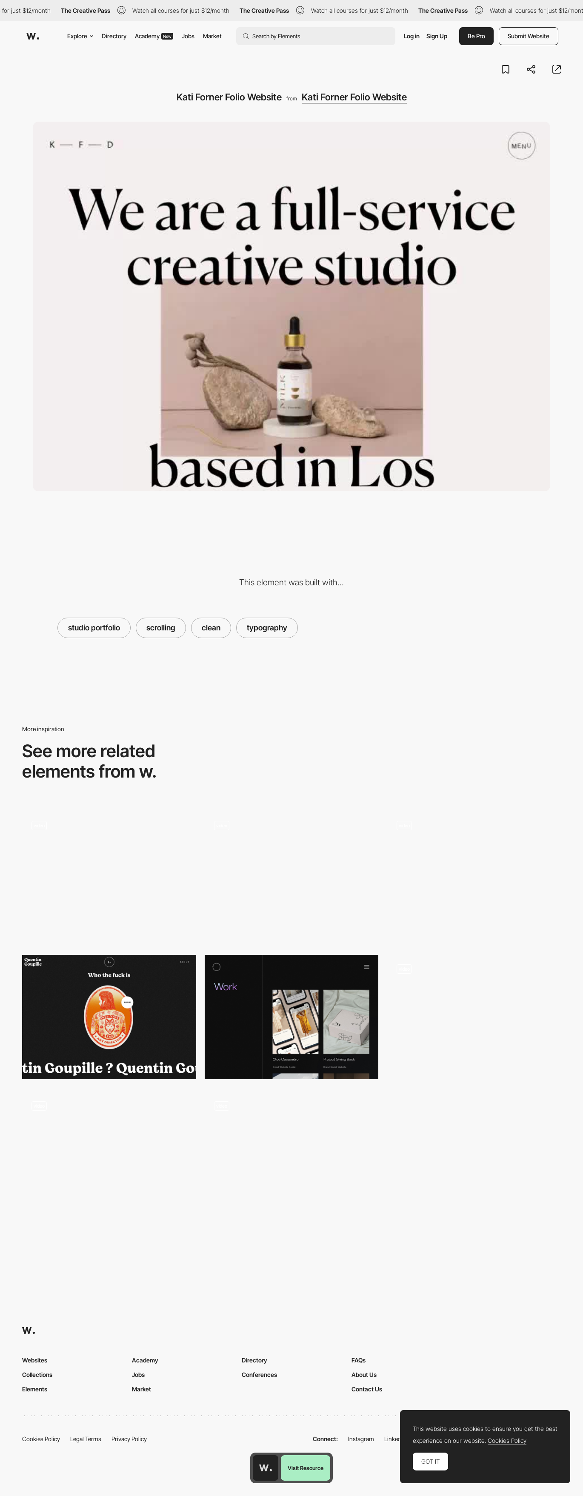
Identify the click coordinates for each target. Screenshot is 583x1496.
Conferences (259, 1374)
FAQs (359, 1360)
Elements (34, 1389)
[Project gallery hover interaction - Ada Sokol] (292, 874)
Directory (114, 36)
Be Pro (476, 36)
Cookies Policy (41, 1438)
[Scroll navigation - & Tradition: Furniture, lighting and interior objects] (474, 1017)
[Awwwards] (32, 36)
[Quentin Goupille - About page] (109, 1017)
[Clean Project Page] (292, 1157)
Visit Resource (305, 1468)
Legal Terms (85, 1438)
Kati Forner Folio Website (354, 97)
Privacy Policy (129, 1438)
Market (212, 36)
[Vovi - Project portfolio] (292, 1017)
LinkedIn (395, 1438)
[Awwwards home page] (265, 1468)
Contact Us (367, 1389)
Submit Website (528, 36)
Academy (154, 36)
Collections (37, 1374)
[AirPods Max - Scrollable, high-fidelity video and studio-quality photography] (109, 1154)
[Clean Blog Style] (109, 877)
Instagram (361, 1438)
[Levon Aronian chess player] (474, 874)
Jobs (188, 36)
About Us (364, 1374)
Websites (34, 1360)
